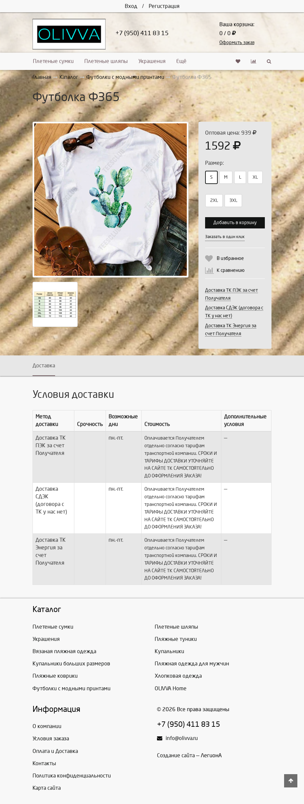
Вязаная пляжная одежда (64, 651)
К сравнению (231, 270)
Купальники (169, 651)
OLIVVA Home (171, 688)
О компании (47, 726)
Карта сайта (47, 788)
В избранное (230, 258)
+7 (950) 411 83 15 (142, 33)
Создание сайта (176, 755)
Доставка (44, 365)
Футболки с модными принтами (72, 688)
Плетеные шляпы (106, 61)
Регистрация (164, 6)
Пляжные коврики (55, 676)
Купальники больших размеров (71, 663)
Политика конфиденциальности (72, 775)
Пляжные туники (176, 639)
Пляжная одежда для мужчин (192, 663)
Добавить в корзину (235, 222)
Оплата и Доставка (55, 751)
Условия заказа (51, 738)
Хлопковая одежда (178, 676)
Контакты (44, 763)
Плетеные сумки (53, 61)
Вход (131, 6)
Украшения (152, 61)
